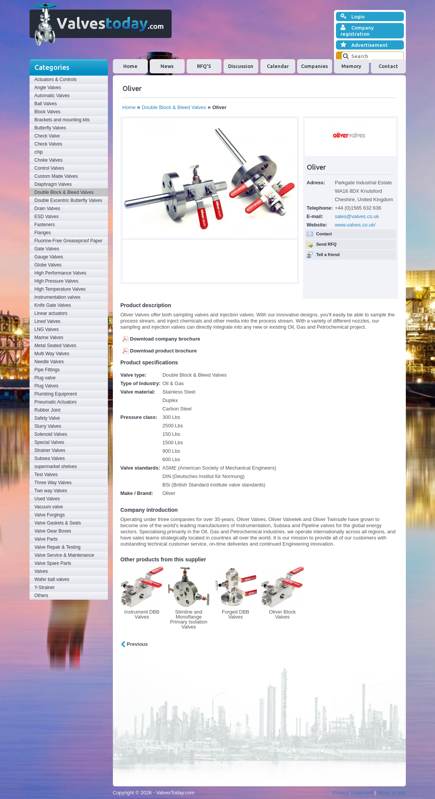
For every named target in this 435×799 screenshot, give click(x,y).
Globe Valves (48, 265)
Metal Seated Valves (55, 345)
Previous (134, 644)
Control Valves (49, 168)
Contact (388, 66)
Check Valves (48, 144)
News (167, 66)
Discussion (240, 66)
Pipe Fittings (47, 369)
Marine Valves (49, 337)
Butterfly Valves (50, 128)
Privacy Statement (352, 793)
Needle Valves (49, 361)
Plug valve (45, 377)
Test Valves (46, 474)
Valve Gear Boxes (53, 531)
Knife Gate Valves (53, 305)
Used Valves (47, 498)
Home (130, 66)
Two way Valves (51, 490)
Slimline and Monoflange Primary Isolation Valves (188, 619)
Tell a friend (328, 254)
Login (353, 16)
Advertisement (364, 45)
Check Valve (47, 136)
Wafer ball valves (52, 579)
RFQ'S (204, 66)
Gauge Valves (49, 257)
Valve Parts (46, 539)
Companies (314, 66)
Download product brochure (163, 351)
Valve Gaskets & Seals (58, 523)
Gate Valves (47, 248)
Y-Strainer (45, 587)
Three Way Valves (53, 482)
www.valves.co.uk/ (355, 225)
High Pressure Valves (57, 281)
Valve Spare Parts (53, 563)
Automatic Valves (52, 95)
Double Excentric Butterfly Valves (69, 200)
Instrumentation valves (58, 297)
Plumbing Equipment (56, 394)
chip (39, 152)
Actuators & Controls (56, 79)
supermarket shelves (56, 466)
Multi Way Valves (52, 353)
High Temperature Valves (60, 289)
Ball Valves (46, 103)
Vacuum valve (49, 507)
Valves (41, 571)
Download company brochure (165, 339)
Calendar (278, 66)
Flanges (43, 232)
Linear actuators (51, 313)
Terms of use (391, 793)
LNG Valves (47, 329)
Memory (351, 66)
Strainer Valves (50, 450)
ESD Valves (47, 216)
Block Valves (48, 111)
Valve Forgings (50, 515)
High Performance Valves (60, 273)
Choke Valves (49, 160)
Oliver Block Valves (282, 614)
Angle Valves (48, 87)
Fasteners (45, 224)
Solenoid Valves (51, 434)
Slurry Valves (48, 426)
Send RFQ (326, 244)
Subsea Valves (50, 458)
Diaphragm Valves (53, 184)
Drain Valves (47, 208)
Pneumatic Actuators (56, 402)
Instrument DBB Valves (142, 614)
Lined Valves (48, 321)
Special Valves (50, 442)
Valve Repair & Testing (58, 547)
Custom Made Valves (56, 176)
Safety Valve (47, 418)
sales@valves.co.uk (357, 216)
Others (41, 595)
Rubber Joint (48, 410)
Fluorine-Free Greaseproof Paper (69, 240)
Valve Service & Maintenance (64, 555)
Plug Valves (46, 386)
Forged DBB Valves (236, 614)
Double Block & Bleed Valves (64, 192)
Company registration (357, 30)
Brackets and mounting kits (62, 119)
